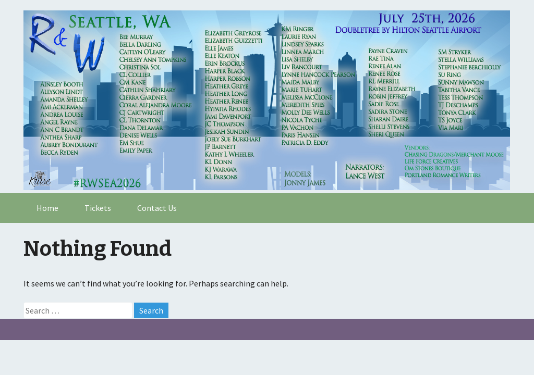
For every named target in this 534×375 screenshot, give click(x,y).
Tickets (97, 208)
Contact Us (157, 208)
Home (47, 208)
